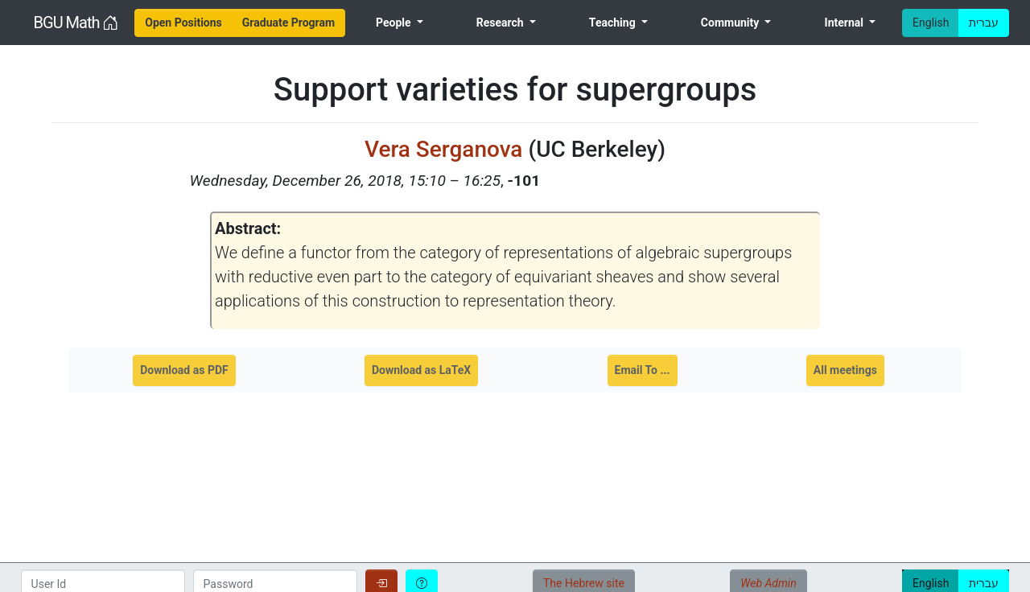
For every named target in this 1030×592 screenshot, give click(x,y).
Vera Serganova (447, 149)
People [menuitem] (395, 22)
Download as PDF (184, 370)
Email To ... (642, 370)
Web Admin (768, 583)
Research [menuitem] (501, 22)
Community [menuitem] (731, 22)
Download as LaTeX (421, 370)
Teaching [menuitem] (613, 22)
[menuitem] (183, 23)
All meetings (845, 370)
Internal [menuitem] (846, 22)
